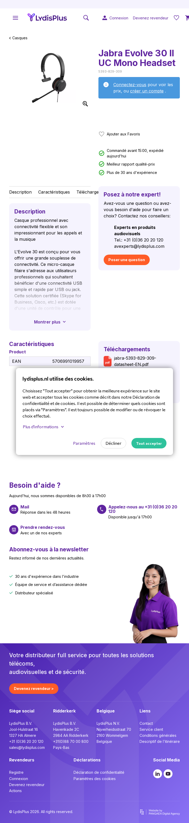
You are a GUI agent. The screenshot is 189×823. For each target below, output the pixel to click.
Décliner (113, 443)
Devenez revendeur (27, 784)
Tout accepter (149, 443)
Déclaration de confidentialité (99, 772)
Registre (16, 772)
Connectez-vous (129, 84)
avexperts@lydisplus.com (139, 246)
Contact (146, 723)
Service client (151, 729)
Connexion (18, 778)
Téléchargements (93, 192)
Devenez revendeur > (34, 688)
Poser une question (126, 259)
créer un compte (147, 91)
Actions (15, 790)
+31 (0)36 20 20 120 (26, 741)
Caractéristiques (54, 192)
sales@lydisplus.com (27, 747)
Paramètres (84, 443)
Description (20, 192)
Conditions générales (158, 735)
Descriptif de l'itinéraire (160, 741)
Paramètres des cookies (95, 778)
